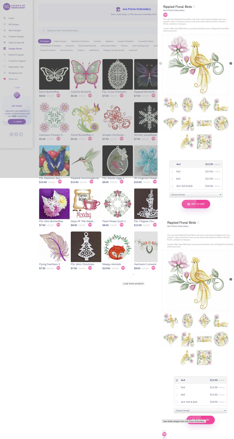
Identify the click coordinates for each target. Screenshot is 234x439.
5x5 (178, 171)
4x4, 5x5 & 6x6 (184, 186)
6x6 (178, 178)
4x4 (178, 164)
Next (230, 63)
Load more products (133, 283)
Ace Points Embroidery (173, 10)
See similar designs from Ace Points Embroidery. (184, 421)
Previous (160, 63)
